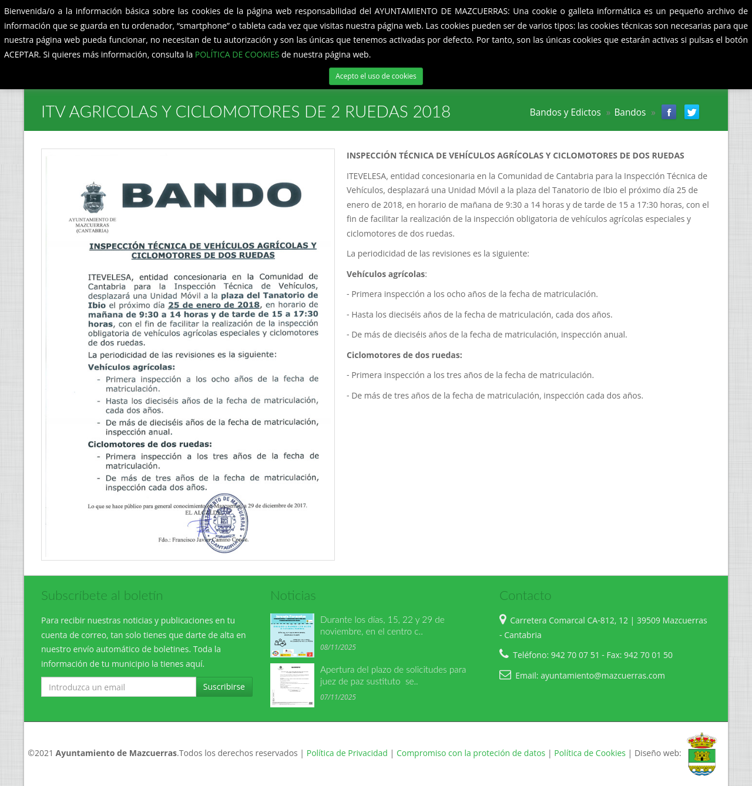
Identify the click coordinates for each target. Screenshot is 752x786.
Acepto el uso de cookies (376, 76)
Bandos (630, 112)
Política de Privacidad (347, 753)
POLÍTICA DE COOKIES (238, 54)
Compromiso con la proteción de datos (471, 753)
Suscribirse (224, 686)
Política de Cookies (590, 753)
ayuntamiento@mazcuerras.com (602, 675)
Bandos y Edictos (565, 112)
